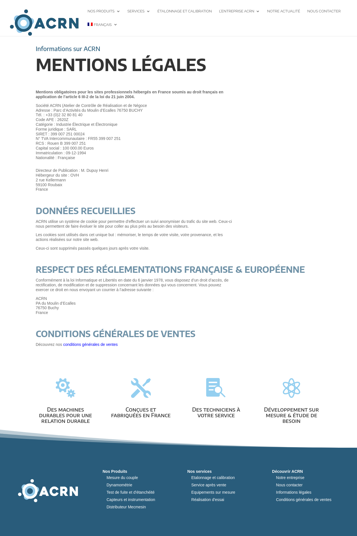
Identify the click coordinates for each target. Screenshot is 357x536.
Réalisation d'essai (207, 499)
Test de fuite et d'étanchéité (130, 492)
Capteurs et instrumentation (130, 499)
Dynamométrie (119, 485)
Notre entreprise (290, 477)
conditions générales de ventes (90, 344)
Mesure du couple (122, 477)
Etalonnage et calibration (213, 477)
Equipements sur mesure (213, 492)
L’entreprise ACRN (236, 11)
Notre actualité (283, 11)
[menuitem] (102, 29)
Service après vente (208, 485)
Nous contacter (324, 11)
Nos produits (101, 11)
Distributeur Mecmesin (126, 507)
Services (136, 11)
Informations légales (293, 492)
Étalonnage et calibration (184, 11)
